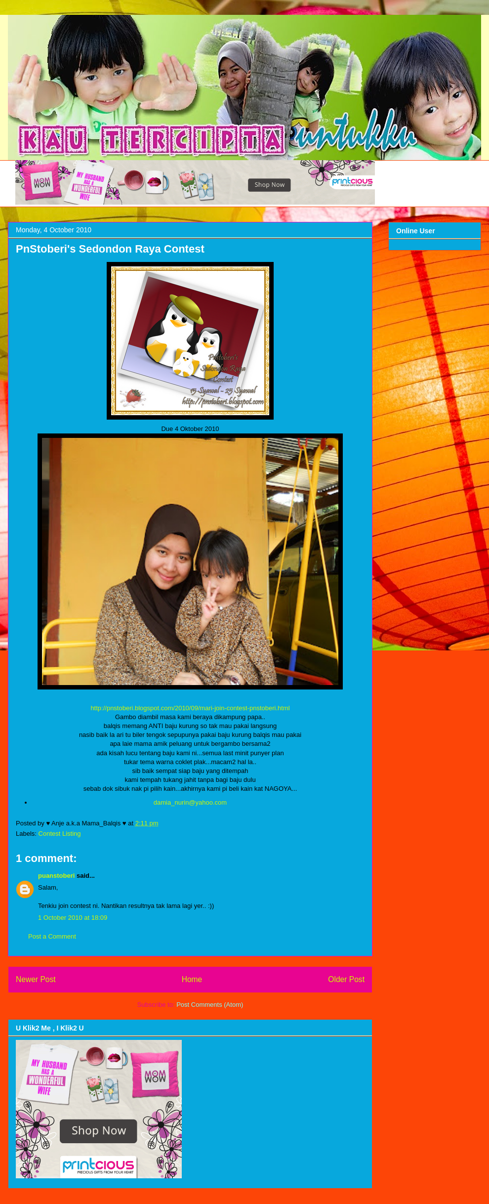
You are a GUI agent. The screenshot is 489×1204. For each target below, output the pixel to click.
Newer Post (36, 979)
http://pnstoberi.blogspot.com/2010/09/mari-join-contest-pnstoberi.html (189, 708)
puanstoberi (56, 875)
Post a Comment (52, 936)
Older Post (346, 979)
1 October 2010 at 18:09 (72, 917)
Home (192, 979)
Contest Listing (60, 833)
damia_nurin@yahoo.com (190, 802)
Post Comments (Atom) (209, 1004)
